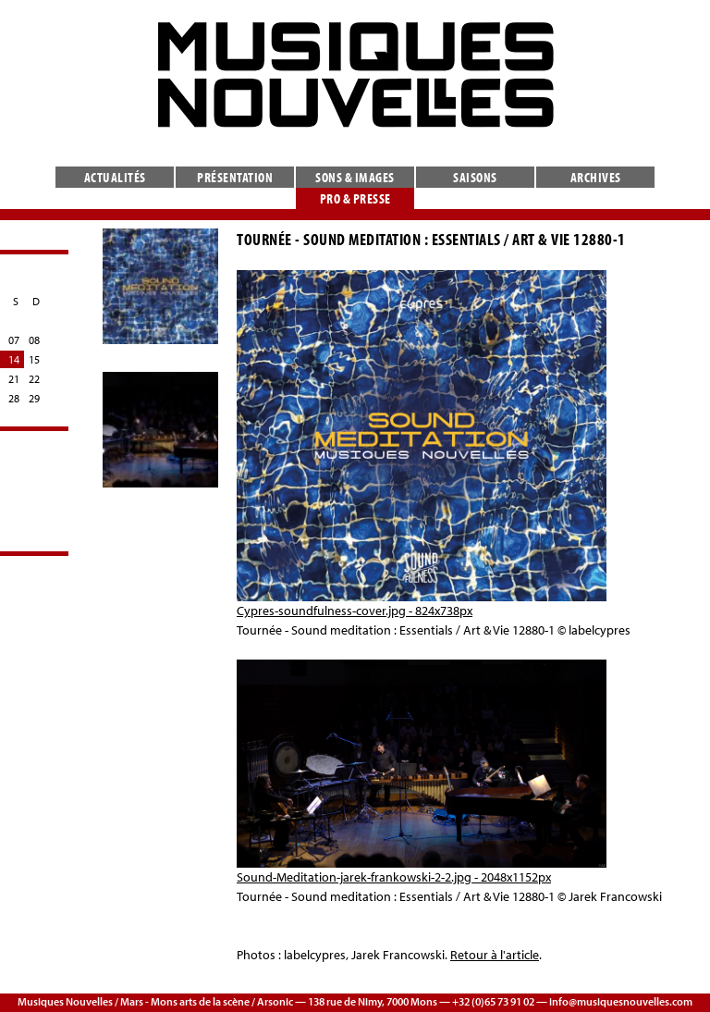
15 (34, 359)
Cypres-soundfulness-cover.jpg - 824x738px (354, 610)
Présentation (235, 177)
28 (13, 398)
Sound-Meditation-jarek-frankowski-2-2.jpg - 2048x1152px (394, 877)
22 (34, 379)
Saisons (475, 177)
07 (13, 340)
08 (34, 340)
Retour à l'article (494, 954)
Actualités (115, 177)
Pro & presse (355, 198)
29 (34, 398)
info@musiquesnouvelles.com (620, 1001)
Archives (595, 177)
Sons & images (355, 177)
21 (13, 379)
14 (13, 359)
